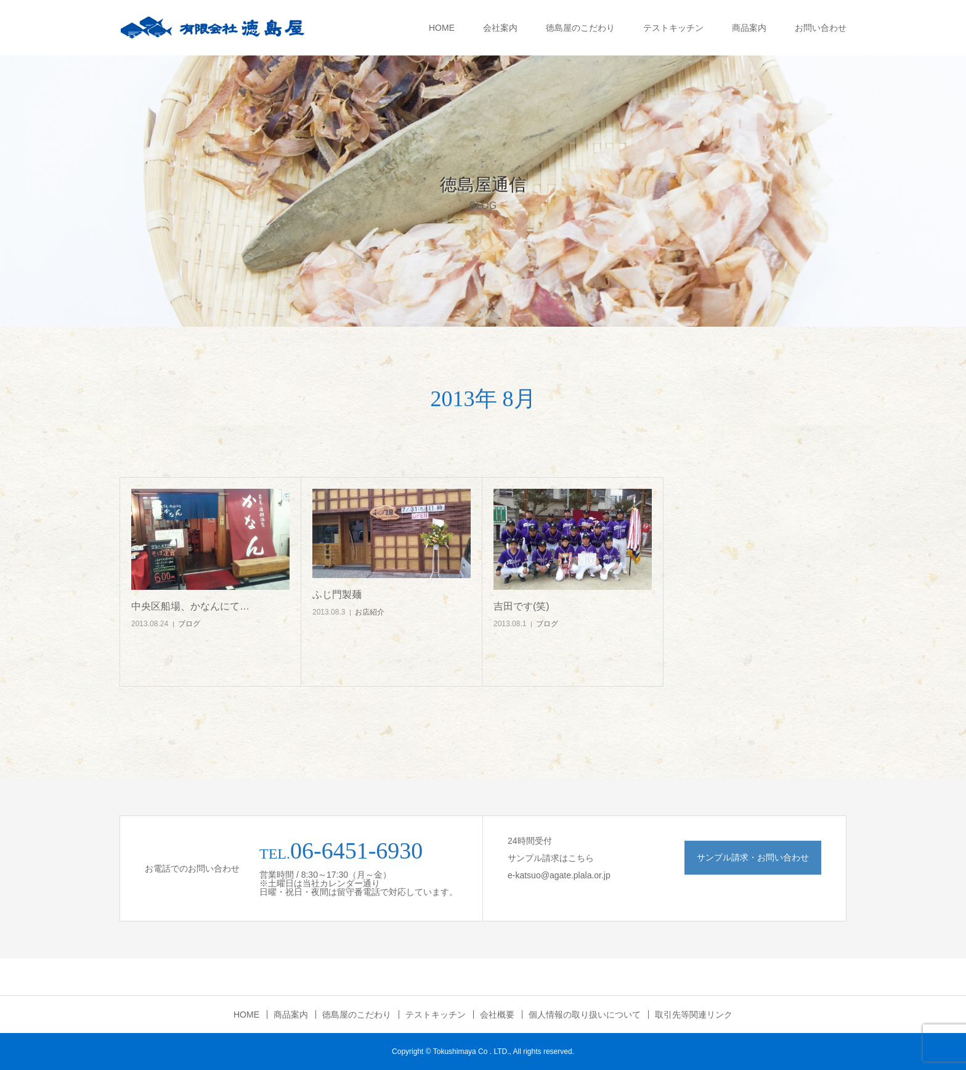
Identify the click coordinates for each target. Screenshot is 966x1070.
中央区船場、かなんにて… (190, 606)
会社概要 (497, 1014)
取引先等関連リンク (694, 1014)
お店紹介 (369, 612)
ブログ (189, 623)
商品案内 (749, 28)
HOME (442, 28)
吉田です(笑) (521, 606)
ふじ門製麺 (337, 594)
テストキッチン (673, 28)
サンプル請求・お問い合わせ (753, 857)
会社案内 (500, 28)
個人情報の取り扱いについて (585, 1014)
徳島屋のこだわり (580, 28)
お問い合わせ (820, 28)
